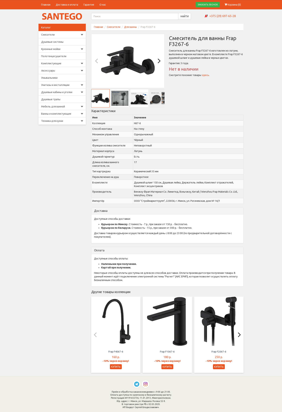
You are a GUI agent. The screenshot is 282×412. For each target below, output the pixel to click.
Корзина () (233, 4)
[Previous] (97, 61)
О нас (102, 4)
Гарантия (88, 4)
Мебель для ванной (62, 106)
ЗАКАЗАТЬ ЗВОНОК (208, 4)
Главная (45, 4)
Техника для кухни (62, 121)
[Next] (159, 61)
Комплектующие (62, 63)
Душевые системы (52, 41)
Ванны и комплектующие (62, 113)
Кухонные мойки (62, 49)
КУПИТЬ (115, 366)
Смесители (62, 34)
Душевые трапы (50, 99)
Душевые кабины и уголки (62, 92)
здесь (205, 75)
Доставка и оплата (67, 4)
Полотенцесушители (53, 56)
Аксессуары (62, 70)
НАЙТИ (185, 16)
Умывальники (49, 77)
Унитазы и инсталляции (62, 85)
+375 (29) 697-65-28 (222, 16)
